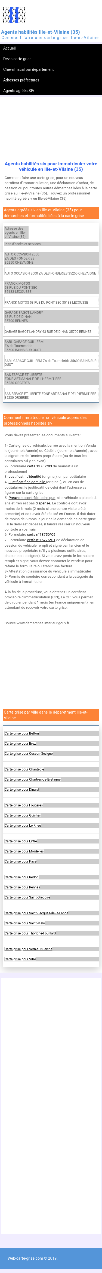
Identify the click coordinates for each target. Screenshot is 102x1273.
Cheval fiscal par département (28, 69)
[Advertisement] (51, 129)
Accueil (9, 48)
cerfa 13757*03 (40, 466)
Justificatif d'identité (25, 476)
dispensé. (43, 503)
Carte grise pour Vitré (20, 959)
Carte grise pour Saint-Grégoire (27, 897)
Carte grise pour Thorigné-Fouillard (30, 933)
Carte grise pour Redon (22, 877)
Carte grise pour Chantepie (24, 769)
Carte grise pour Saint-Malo (25, 923)
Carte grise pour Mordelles (24, 851)
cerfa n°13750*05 (41, 534)
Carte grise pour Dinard (22, 789)
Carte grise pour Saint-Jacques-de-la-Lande (36, 913)
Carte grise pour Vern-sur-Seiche (28, 949)
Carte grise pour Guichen (23, 815)
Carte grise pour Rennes (22, 887)
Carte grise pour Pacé (20, 861)
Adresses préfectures (21, 80)
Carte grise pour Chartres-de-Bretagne (33, 779)
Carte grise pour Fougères (24, 805)
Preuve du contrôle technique (31, 498)
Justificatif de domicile (27, 482)
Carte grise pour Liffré (21, 841)
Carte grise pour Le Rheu (23, 825)
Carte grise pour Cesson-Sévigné (29, 754)
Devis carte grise (17, 59)
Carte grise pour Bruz (20, 743)
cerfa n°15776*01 (41, 540)
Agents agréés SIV (18, 91)
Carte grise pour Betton (22, 733)
